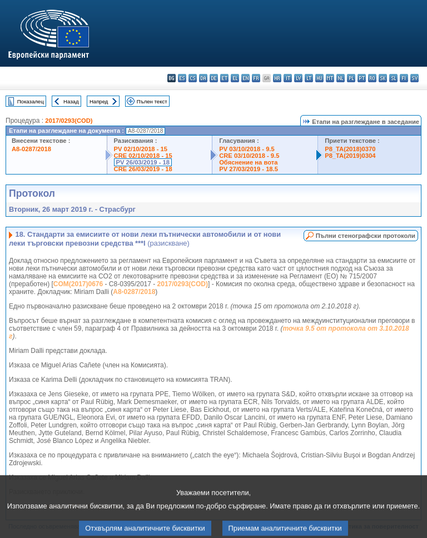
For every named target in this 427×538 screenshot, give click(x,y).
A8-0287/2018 (31, 149)
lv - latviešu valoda (298, 78)
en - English (245, 78)
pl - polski (351, 78)
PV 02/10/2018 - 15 (140, 149)
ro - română (372, 78)
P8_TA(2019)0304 (350, 155)
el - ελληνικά (235, 78)
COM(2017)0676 (78, 284)
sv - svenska (414, 78)
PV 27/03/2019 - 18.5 (248, 169)
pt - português (362, 78)
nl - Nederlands (340, 78)
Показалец (30, 101)
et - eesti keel (224, 78)
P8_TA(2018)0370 (350, 149)
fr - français (256, 78)
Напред (99, 101)
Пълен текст (152, 101)
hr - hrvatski (277, 78)
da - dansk (203, 78)
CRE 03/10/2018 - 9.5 (249, 155)
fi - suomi (404, 78)
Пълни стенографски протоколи (365, 235)
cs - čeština (192, 78)
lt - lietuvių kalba (309, 78)
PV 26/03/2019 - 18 (143, 162)
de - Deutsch (214, 78)
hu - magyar (319, 78)
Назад (71, 101)
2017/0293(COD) (68, 120)
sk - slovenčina (383, 78)
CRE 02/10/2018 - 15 (143, 155)
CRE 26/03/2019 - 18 (143, 169)
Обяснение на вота (248, 162)
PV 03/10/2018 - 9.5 (247, 149)
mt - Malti (330, 78)
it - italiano (288, 78)
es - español (182, 78)
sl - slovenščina (393, 78)
